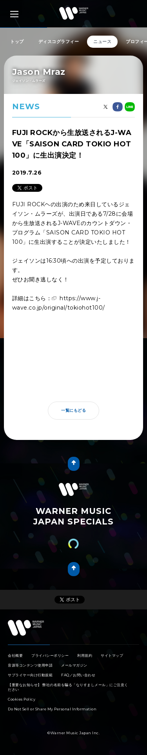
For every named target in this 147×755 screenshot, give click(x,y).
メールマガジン (74, 665)
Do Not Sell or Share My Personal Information (52, 709)
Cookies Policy (21, 699)
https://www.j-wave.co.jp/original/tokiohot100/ (58, 303)
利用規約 (84, 655)
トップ (17, 41)
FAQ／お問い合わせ (78, 675)
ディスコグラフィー (58, 41)
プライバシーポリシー (50, 655)
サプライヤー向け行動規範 (30, 675)
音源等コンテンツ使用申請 (30, 665)
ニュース (102, 41)
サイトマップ (112, 655)
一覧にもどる (73, 410)
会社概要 (15, 655)
